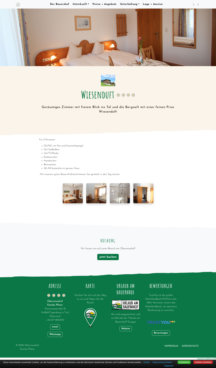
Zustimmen (184, 362)
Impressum (171, 346)
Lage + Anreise (153, 4)
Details (146, 362)
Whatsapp (55, 334)
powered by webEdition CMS (206, 358)
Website (125, 329)
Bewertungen (161, 333)
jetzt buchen (108, 257)
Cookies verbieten (203, 362)
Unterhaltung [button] (128, 4)
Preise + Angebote (105, 4)
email (55, 327)
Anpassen (168, 366)
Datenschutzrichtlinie (162, 362)
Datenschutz (190, 346)
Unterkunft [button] (80, 4)
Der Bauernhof (59, 4)
